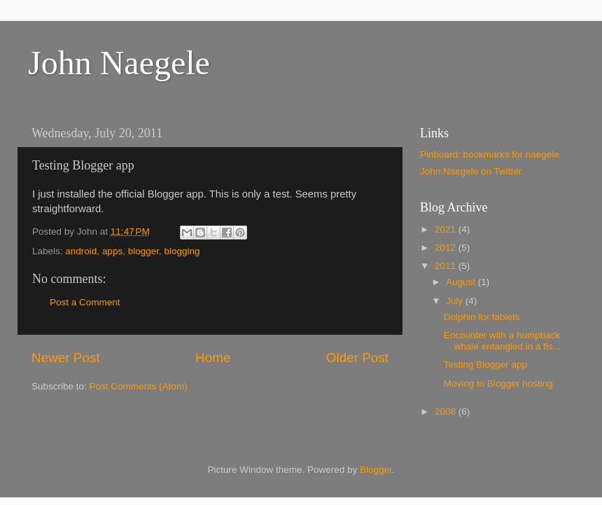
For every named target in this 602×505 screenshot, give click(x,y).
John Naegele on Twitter (471, 171)
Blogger (376, 469)
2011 (446, 266)
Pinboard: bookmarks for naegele (489, 154)
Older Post (357, 357)
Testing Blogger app (485, 364)
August (462, 282)
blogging (182, 251)
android (81, 251)
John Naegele (119, 62)
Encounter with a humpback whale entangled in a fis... (502, 341)
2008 (446, 411)
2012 (446, 247)
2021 (446, 229)
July (455, 301)
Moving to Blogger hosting (498, 383)
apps (112, 251)
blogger (143, 251)
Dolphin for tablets (482, 317)
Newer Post (65, 357)
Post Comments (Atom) (139, 386)
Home (212, 357)
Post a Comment (85, 302)
